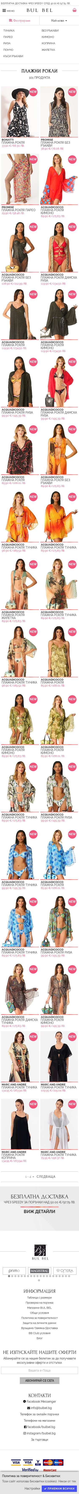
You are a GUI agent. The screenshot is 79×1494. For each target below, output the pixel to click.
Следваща (46, 1176)
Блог (40, 1338)
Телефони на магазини (39, 1420)
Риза (7, 43)
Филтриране (19, 20)
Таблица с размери (39, 1297)
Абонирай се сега (39, 1380)
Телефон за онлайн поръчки (39, 1414)
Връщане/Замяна (32, 1328)
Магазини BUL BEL (39, 1307)
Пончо (8, 49)
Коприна (48, 43)
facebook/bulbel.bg (41, 1427)
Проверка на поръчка (39, 1302)
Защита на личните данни (39, 1323)
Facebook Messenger (41, 1401)
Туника (9, 30)
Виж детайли (39, 1211)
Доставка (52, 1328)
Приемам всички (59, 1488)
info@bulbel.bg (41, 1408)
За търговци (39, 1439)
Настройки (32, 1488)
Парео (8, 37)
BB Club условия (39, 1333)
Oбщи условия (39, 1312)
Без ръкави (50, 30)
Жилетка (48, 49)
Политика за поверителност (39, 1317)
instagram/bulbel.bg (41, 1433)
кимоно (48, 37)
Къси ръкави (13, 56)
